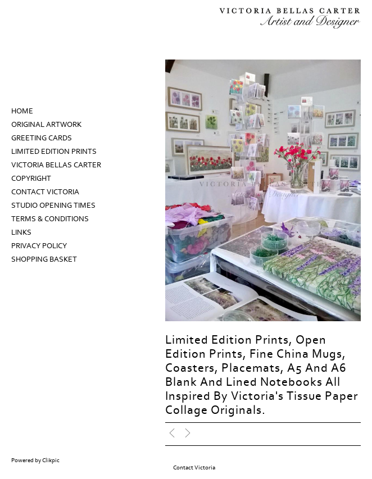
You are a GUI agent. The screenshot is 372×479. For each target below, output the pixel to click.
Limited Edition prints (54, 151)
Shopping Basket (44, 259)
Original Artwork (46, 124)
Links (21, 232)
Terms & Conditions (50, 219)
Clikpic (51, 460)
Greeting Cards (41, 138)
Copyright (31, 178)
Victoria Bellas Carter (56, 165)
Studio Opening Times (53, 205)
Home (22, 111)
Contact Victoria (45, 192)
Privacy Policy (39, 245)
